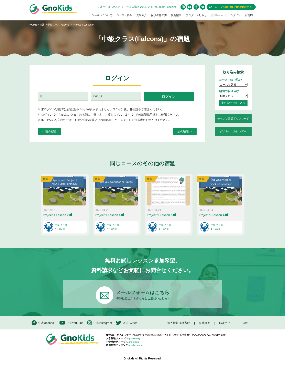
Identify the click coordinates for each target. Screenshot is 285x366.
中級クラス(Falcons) (59, 24)
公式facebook (43, 322)
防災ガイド (226, 322)
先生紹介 (141, 15)
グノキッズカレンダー (233, 131)
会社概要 (204, 322)
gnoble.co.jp (135, 338)
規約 (245, 322)
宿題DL (249, 15)
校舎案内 (176, 15)
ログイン (235, 15)
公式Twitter (126, 322)
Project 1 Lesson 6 (108, 215)
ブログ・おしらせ (196, 15)
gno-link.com (135, 345)
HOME (33, 24)
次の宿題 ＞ (185, 131)
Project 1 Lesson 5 (160, 215)
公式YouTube (71, 322)
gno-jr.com (134, 342)
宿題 (42, 24)
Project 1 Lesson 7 (56, 215)
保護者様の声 (159, 15)
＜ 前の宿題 (49, 131)
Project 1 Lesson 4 (211, 215)
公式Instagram (99, 322)
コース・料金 (124, 15)
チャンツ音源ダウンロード (233, 118)
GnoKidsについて (101, 15)
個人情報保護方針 (178, 322)
